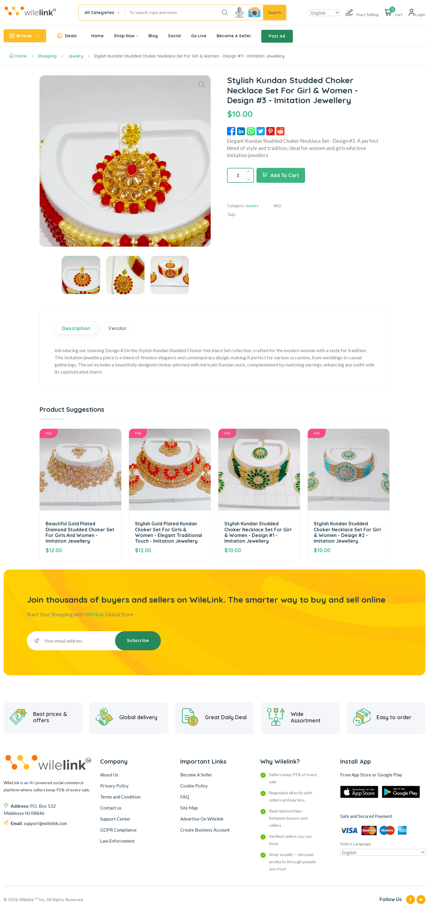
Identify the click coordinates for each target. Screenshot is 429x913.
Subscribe (138, 640)
